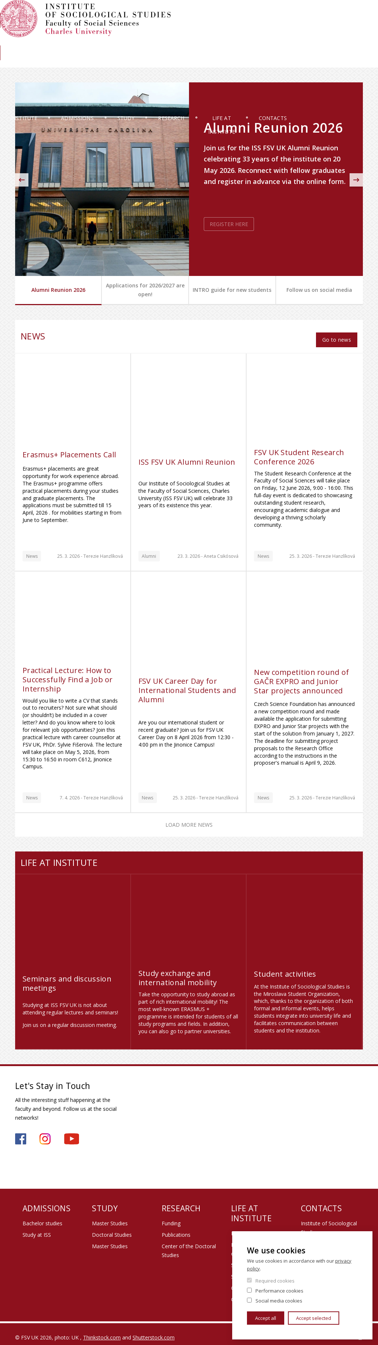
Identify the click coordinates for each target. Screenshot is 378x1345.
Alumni (305, 39)
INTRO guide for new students (232, 289)
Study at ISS (37, 1228)
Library (332, 39)
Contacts (338, 60)
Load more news (189, 818)
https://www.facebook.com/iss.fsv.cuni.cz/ (20, 1132)
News (357, 39)
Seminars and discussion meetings (67, 976)
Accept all (265, 1318)
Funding (171, 1216)
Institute (38, 60)
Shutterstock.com (154, 1330)
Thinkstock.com (102, 1330)
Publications (176, 1228)
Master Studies (110, 1216)
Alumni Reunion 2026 (58, 289)
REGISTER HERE (229, 224)
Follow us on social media (319, 289)
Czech (357, 27)
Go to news (336, 332)
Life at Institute (271, 60)
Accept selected (313, 1318)
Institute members (342, 13)
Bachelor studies (42, 1216)
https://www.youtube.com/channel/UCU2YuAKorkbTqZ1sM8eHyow (71, 1132)
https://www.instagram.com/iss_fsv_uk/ (45, 1132)
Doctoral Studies (112, 1228)
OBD (277, 13)
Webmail (302, 13)
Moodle (253, 13)
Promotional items (253, 1226)
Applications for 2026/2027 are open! (145, 290)
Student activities (285, 967)
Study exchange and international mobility (177, 971)
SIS (230, 13)
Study (153, 60)
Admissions (98, 60)
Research (205, 60)
